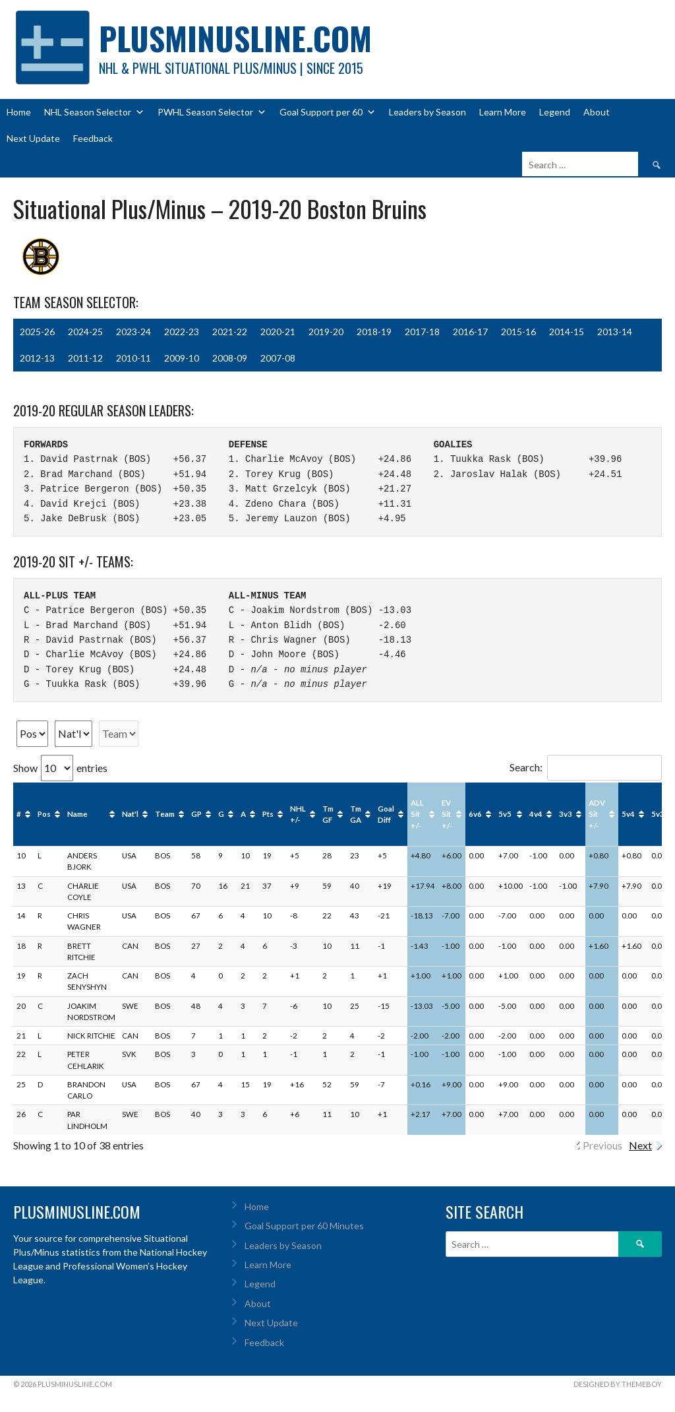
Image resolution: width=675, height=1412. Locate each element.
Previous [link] (602, 1145)
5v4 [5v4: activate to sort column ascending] (628, 814)
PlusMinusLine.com (235, 38)
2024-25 (85, 331)
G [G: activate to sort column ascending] (221, 814)
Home (19, 111)
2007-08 (277, 358)
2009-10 (181, 358)
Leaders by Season (427, 111)
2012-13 (37, 358)
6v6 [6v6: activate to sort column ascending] (475, 814)
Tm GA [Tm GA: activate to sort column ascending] (355, 814)
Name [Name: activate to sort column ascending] (77, 814)
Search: (586, 767)
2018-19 (374, 331)
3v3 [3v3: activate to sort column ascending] (565, 814)
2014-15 (566, 331)
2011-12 (85, 358)
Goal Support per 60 (327, 112)
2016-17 (470, 331)
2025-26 (37, 331)
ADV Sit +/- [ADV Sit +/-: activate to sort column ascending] (597, 814)
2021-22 (229, 331)
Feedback (93, 138)
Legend (554, 111)
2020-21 (277, 331)
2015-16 (518, 331)
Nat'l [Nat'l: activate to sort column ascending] (130, 814)
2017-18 (422, 331)
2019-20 (325, 331)
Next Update (33, 138)
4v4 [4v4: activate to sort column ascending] (536, 814)
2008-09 (229, 358)
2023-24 (133, 331)
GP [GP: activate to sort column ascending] (196, 814)
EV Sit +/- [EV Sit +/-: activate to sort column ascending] (447, 814)
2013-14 (614, 331)
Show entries (60, 767)
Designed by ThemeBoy (617, 1384)
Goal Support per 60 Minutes (304, 1225)
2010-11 (133, 358)
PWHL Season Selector (212, 112)
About (596, 111)
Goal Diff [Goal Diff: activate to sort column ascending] (386, 814)
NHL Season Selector (94, 112)
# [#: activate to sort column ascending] (18, 814)
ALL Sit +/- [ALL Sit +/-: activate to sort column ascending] (417, 814)
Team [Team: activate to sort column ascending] (165, 814)
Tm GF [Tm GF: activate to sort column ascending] (328, 814)
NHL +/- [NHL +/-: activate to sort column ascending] (298, 814)
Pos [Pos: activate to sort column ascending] (44, 814)
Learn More (502, 111)
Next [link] (640, 1145)
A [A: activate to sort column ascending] (243, 814)
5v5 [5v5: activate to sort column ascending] (505, 814)
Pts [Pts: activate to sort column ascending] (268, 814)
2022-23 (181, 331)
